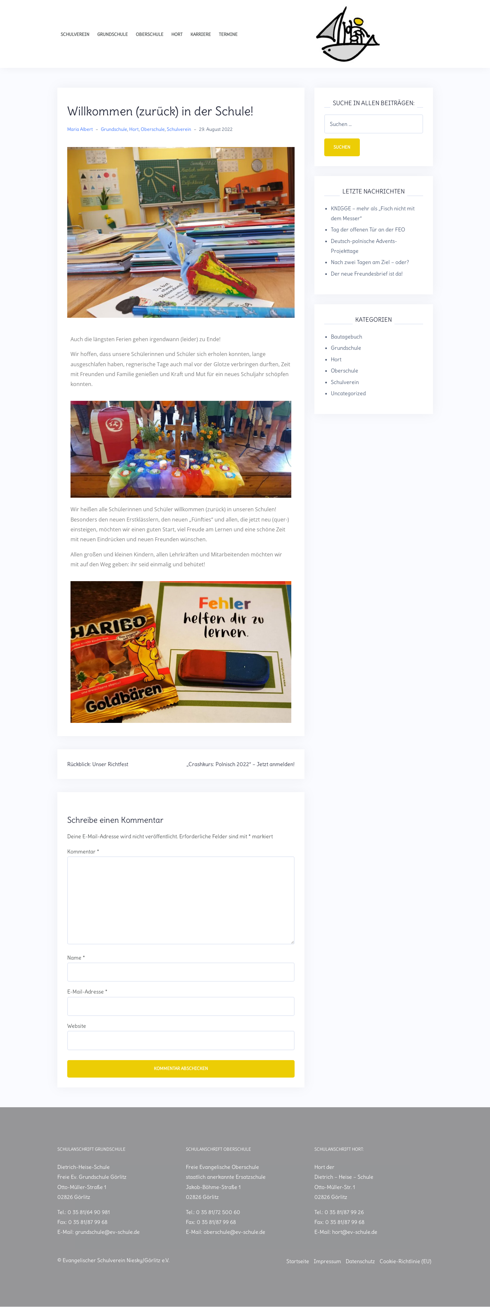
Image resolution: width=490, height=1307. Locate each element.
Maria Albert (80, 129)
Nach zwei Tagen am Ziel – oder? (370, 262)
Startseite (297, 1261)
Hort (177, 34)
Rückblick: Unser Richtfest (97, 764)
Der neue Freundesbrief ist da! (367, 274)
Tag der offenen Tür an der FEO (368, 229)
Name (76, 957)
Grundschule (112, 34)
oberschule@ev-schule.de (234, 1232)
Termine (228, 34)
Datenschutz (360, 1261)
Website (76, 1026)
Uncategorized (348, 393)
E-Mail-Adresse (87, 991)
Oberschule (149, 34)
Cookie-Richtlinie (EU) (405, 1261)
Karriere (200, 34)
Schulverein (75, 34)
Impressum (327, 1261)
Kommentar (83, 851)
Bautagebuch (346, 337)
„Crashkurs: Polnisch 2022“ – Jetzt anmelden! (241, 764)
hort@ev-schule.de (354, 1232)
